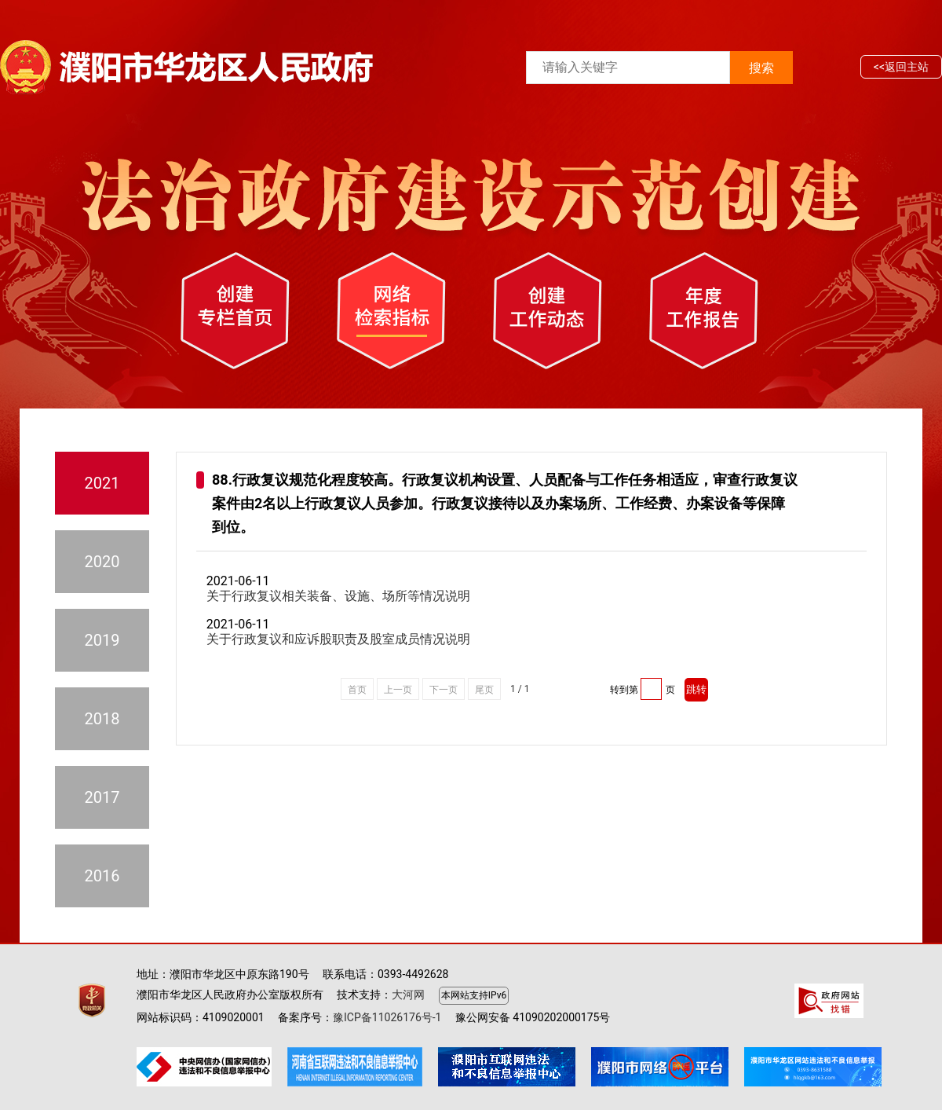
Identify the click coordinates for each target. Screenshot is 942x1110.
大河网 (408, 994)
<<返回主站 (901, 66)
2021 (102, 483)
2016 (102, 875)
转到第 (624, 689)
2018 (102, 718)
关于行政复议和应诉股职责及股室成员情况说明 (338, 639)
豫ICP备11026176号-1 (387, 1017)
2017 (102, 797)
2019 (102, 640)
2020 (102, 561)
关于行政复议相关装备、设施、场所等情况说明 (338, 595)
